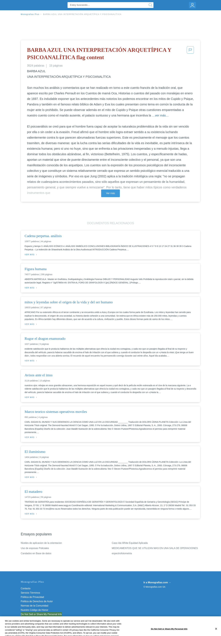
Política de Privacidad (32, 597)
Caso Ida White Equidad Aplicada (130, 543)
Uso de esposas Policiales (35, 548)
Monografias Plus (30, 14)
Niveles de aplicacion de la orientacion (41, 543)
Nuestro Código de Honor (34, 610)
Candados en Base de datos (36, 553)
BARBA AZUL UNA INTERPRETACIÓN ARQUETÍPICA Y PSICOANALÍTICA (82, 14)
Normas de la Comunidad (34, 605)
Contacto (25, 588)
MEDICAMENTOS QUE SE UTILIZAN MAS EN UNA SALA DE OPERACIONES (155, 548)
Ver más (110, 193)
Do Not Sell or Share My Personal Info (41, 614)
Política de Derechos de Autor (37, 601)
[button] (190, 54)
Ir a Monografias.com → (157, 582)
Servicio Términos (30, 592)
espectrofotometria (122, 553)
